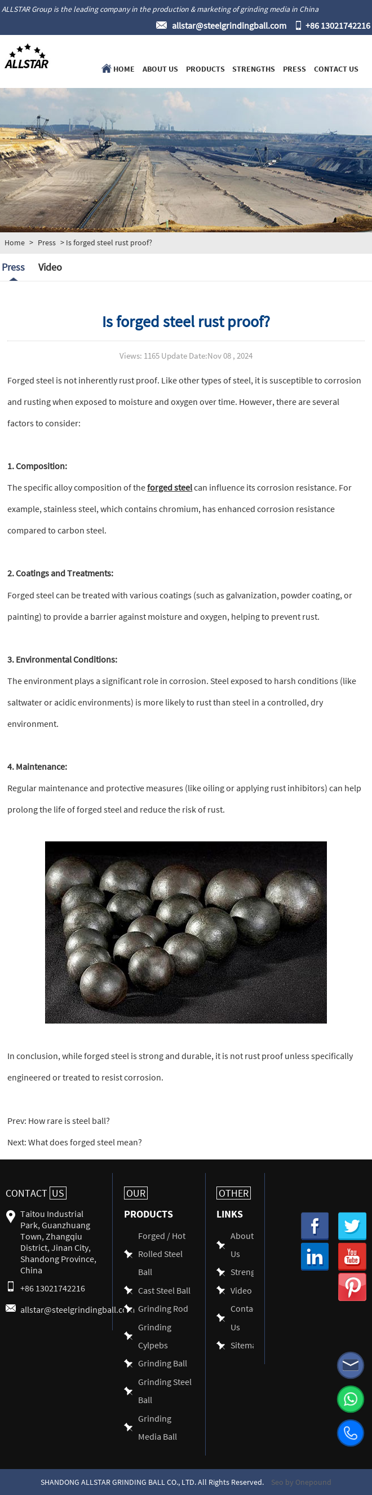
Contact (36, 1193)
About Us (160, 68)
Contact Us (336, 68)
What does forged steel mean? (84, 1141)
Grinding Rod (163, 1308)
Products (205, 68)
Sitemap (246, 1344)
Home (124, 68)
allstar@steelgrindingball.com (229, 25)
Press (294, 68)
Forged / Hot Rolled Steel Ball (161, 1253)
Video (50, 267)
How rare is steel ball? (68, 1120)
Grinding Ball (162, 1362)
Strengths (253, 68)
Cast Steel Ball (164, 1290)
